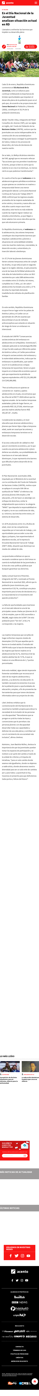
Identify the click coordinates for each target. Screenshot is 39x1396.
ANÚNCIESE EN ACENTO (19, 1361)
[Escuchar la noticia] (30, 47)
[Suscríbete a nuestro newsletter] (25, 1155)
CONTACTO (20, 1347)
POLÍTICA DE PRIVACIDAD (19, 1354)
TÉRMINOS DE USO (19, 1350)
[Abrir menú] (36, 3)
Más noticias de (16, 1172)
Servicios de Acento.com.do (12, 45)
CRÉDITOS (19, 1358)
